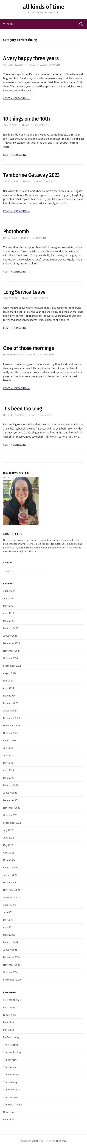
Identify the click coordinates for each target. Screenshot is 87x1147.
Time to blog (10, 1082)
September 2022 (12, 822)
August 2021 (9, 904)
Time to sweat (11, 1097)
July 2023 (8, 747)
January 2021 (10, 949)
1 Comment (40, 125)
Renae (31, 64)
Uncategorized (11, 1112)
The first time (10, 1044)
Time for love (10, 1059)
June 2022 (8, 837)
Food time (8, 1022)
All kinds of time (12, 999)
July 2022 (8, 830)
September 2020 (12, 979)
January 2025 (10, 635)
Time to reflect (11, 1089)
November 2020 (11, 964)
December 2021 (11, 882)
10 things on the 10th (26, 119)
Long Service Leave (24, 292)
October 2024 (10, 658)
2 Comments (41, 298)
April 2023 (8, 770)
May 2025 (8, 605)
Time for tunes (11, 1074)
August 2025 (9, 590)
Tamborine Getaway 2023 (31, 175)
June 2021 (8, 912)
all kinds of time (43, 6)
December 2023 (11, 718)
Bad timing (9, 1007)
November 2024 (11, 650)
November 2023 (11, 725)
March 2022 (9, 860)
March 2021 (9, 934)
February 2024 (10, 703)
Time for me (10, 1067)
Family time (9, 1014)
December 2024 (11, 643)
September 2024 (12, 665)
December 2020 (11, 957)
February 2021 (10, 942)
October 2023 (10, 733)
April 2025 (8, 613)
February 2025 (10, 628)
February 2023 (10, 785)
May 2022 (8, 845)
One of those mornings (28, 348)
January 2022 (10, 875)
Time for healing (12, 1052)
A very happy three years (31, 58)
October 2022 (10, 815)
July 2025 (8, 598)
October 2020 (10, 972)
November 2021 (11, 889)
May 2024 (8, 680)
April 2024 (8, 688)
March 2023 (9, 777)
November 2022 (11, 807)
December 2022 (11, 800)
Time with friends (12, 1104)
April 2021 (8, 927)
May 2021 (8, 919)
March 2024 (9, 695)
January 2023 (10, 792)
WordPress (37, 1140)
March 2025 (9, 620)
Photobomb (16, 231)
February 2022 (10, 867)
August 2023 (9, 740)
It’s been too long (22, 409)
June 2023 (8, 755)
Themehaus (61, 1140)
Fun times (8, 1029)
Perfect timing (11, 1037)
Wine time (8, 1119)
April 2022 (8, 852)
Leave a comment (50, 64)
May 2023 (8, 762)
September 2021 (12, 897)
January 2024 (10, 710)
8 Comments (47, 354)
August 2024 (9, 673)
